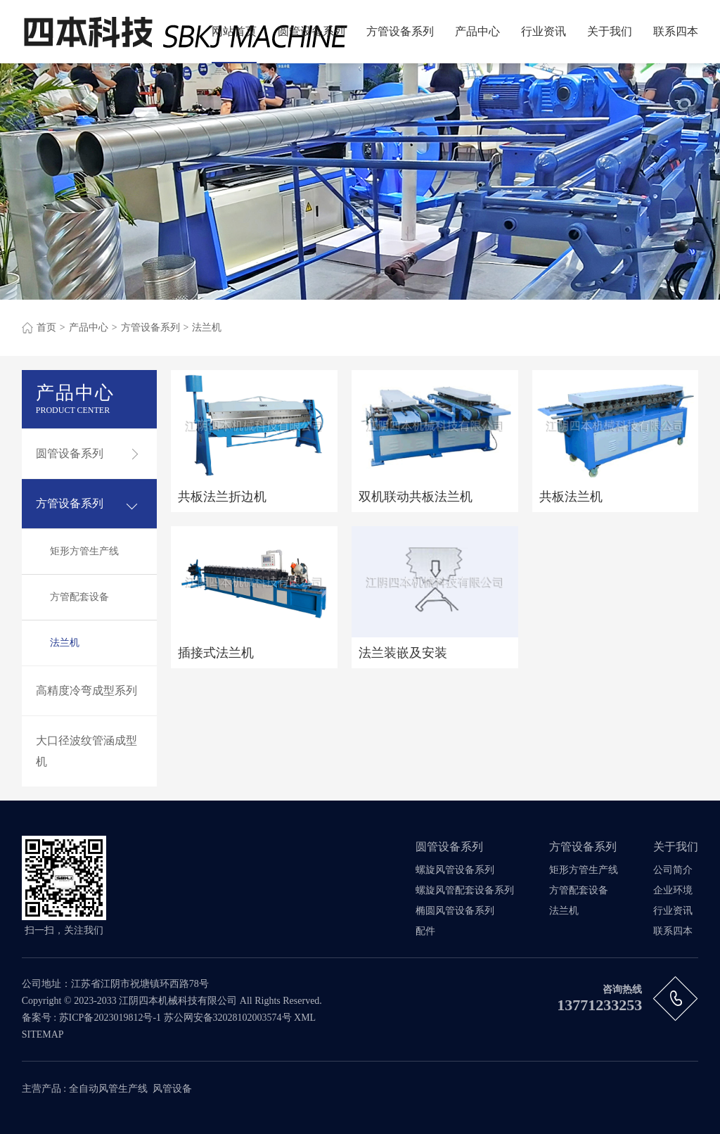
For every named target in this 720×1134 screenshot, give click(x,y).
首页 (46, 327)
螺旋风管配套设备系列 (465, 890)
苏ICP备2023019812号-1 (110, 1017)
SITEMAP (43, 1034)
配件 (425, 931)
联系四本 (675, 31)
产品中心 (477, 31)
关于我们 (609, 31)
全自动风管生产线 (108, 1088)
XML (305, 1017)
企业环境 (673, 890)
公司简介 (673, 870)
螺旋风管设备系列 (455, 870)
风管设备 (172, 1088)
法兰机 (206, 327)
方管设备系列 (400, 31)
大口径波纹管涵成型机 (86, 750)
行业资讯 (543, 31)
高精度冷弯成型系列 (86, 690)
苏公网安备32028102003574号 (228, 1017)
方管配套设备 (79, 597)
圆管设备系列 (311, 31)
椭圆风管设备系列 (455, 910)
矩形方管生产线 (84, 551)
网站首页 (234, 31)
